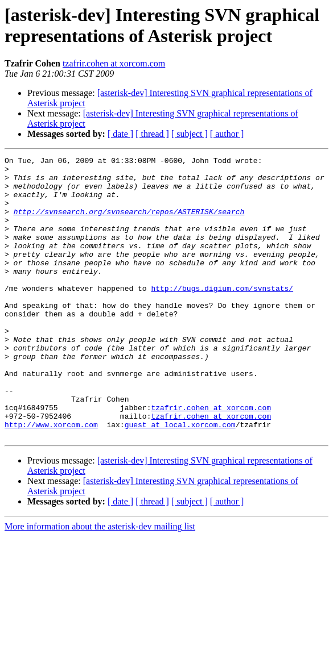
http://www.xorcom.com (51, 479)
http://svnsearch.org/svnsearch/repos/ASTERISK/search (129, 223)
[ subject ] (189, 134)
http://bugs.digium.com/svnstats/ (222, 315)
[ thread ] (152, 134)
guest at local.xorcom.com (180, 479)
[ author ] (227, 134)
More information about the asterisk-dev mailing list (100, 582)
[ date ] (120, 134)
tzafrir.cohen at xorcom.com (114, 63)
